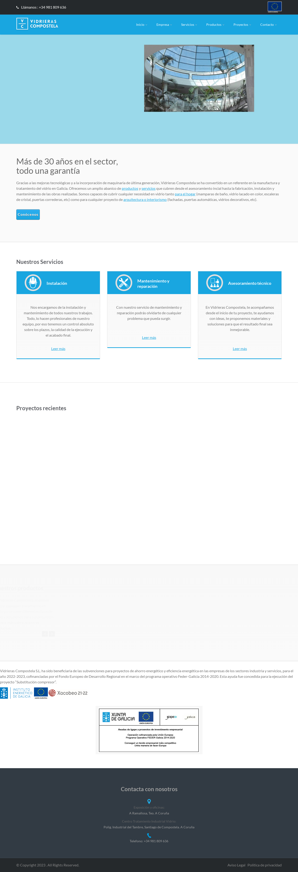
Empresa (164, 24)
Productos (215, 24)
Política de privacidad (264, 865)
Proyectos (243, 24)
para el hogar (185, 194)
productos (130, 188)
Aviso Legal (236, 865)
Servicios (189, 24)
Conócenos (28, 214)
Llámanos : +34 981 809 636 (41, 7)
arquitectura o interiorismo (145, 199)
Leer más (58, 348)
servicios (149, 188)
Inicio (142, 24)
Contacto (269, 24)
